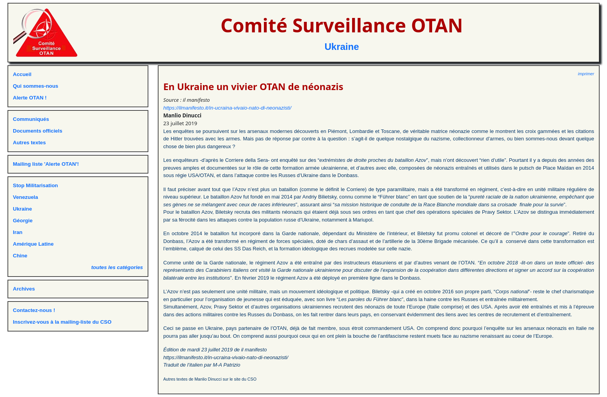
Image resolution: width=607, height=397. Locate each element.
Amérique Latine (33, 244)
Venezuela (25, 197)
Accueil (22, 74)
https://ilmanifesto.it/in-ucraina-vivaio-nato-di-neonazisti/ (227, 108)
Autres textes (29, 142)
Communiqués (31, 119)
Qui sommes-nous (35, 86)
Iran (17, 232)
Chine (20, 256)
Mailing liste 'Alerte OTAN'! (46, 164)
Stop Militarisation (35, 185)
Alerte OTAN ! (29, 98)
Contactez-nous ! (34, 310)
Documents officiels (37, 131)
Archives (24, 289)
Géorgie (22, 220)
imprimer (586, 73)
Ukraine (341, 46)
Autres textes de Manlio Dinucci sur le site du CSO (209, 379)
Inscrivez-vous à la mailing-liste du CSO (62, 322)
